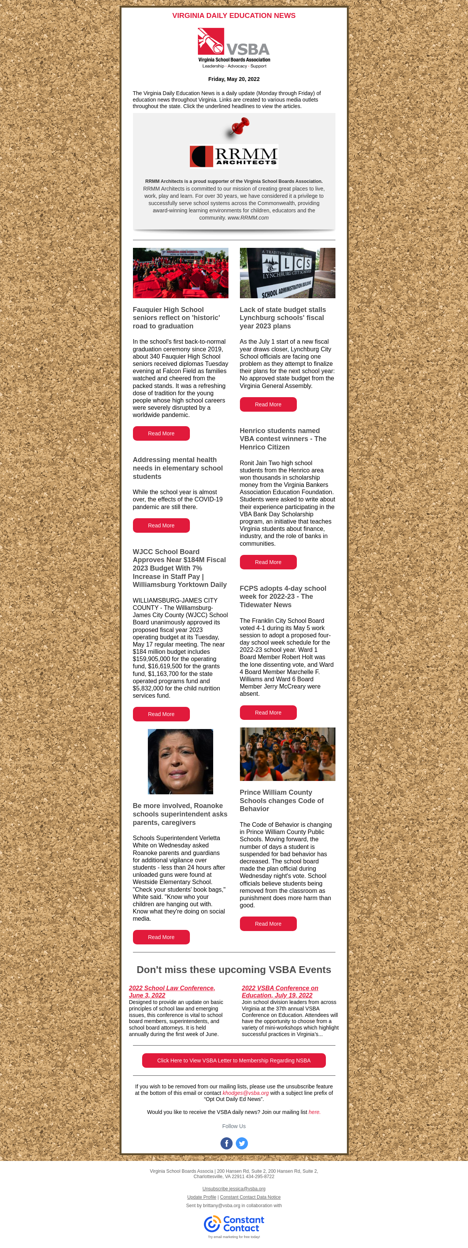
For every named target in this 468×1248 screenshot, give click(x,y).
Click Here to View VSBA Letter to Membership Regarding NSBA (234, 1060)
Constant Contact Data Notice (250, 1197)
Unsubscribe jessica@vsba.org (234, 1188)
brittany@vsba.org (221, 1205)
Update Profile (201, 1197)
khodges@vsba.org (246, 1093)
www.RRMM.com (247, 218)
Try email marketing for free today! (234, 1237)
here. (315, 1112)
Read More (161, 433)
